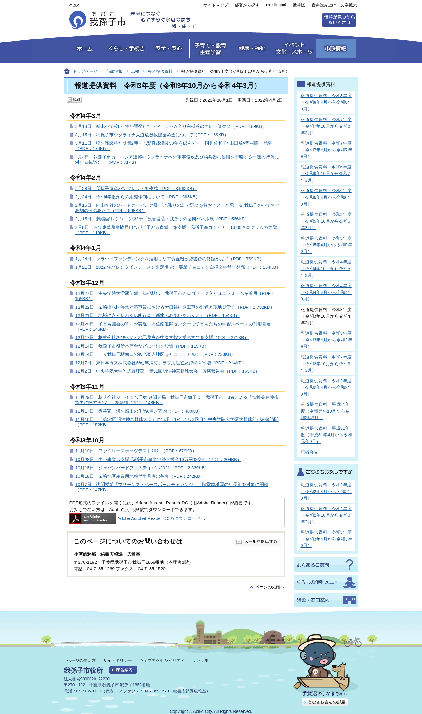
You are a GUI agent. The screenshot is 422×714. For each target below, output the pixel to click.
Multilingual (276, 5)
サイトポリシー (117, 660)
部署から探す (247, 5)
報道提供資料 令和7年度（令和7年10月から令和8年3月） (326, 126)
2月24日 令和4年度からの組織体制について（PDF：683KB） (137, 196)
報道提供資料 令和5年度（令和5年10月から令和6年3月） (326, 221)
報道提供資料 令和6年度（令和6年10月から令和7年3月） (326, 173)
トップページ (85, 71)
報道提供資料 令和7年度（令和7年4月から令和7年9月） (326, 150)
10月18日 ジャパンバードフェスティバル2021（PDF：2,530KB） (142, 467)
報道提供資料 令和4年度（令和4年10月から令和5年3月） (326, 268)
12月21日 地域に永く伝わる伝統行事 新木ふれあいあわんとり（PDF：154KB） (157, 315)
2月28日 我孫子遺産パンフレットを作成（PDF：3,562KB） (136, 188)
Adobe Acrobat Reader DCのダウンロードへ (137, 518)
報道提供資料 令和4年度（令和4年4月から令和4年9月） (326, 292)
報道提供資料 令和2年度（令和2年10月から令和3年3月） (326, 363)
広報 (135, 71)
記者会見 (309, 451)
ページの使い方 (81, 660)
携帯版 (299, 5)
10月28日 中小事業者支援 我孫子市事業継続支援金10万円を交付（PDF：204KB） (158, 459)
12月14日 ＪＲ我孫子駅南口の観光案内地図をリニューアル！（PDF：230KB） (155, 354)
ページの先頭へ (269, 587)
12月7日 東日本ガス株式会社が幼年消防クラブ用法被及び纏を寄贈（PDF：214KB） (160, 362)
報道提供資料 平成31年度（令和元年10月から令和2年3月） (325, 411)
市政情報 (114, 71)
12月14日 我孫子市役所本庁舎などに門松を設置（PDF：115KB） (142, 345)
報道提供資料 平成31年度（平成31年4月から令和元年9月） (326, 435)
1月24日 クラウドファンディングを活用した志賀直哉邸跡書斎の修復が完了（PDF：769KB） (169, 258)
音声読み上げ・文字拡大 (334, 5)
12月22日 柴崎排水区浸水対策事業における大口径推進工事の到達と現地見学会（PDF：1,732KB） (174, 307)
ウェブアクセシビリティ (162, 660)
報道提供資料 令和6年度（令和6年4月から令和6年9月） (326, 197)
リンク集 (200, 660)
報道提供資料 (160, 71)
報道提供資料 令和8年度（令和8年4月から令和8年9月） (326, 102)
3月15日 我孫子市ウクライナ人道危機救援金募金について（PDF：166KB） (152, 134)
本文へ (75, 5)
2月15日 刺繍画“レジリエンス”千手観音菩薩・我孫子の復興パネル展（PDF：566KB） (162, 218)
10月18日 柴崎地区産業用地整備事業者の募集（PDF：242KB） (140, 476)
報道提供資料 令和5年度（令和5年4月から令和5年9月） (326, 245)
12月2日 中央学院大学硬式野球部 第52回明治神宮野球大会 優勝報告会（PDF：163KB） (167, 370)
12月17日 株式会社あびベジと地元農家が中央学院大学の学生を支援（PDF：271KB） (162, 337)
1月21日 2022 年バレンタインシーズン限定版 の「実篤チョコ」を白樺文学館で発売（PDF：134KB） (178, 267)
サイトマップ (215, 5)
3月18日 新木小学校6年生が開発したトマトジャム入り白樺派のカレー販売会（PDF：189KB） (171, 126)
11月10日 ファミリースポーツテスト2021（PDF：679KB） (136, 450)
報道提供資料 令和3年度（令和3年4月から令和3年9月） (326, 339)
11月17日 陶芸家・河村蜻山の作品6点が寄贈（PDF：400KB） (139, 411)
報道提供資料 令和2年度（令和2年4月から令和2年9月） (326, 387)
